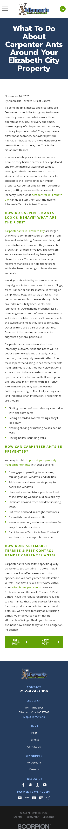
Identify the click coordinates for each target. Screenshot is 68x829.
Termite (34, 739)
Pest (34, 732)
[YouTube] (44, 785)
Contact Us (34, 746)
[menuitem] (17, 817)
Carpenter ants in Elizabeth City (25, 231)
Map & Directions (34, 716)
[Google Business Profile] (30, 785)
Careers (34, 769)
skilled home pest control (26, 587)
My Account (34, 762)
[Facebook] (23, 785)
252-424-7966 (34, 691)
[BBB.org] (37, 785)
